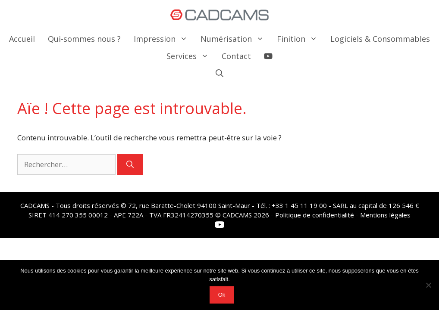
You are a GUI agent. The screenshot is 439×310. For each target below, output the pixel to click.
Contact (236, 56)
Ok (222, 294)
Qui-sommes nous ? (84, 39)
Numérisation (235, 38)
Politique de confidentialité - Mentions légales (343, 215)
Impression (164, 38)
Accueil (22, 39)
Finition (300, 38)
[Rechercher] (130, 164)
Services (190, 56)
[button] (219, 73)
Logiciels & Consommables (380, 39)
